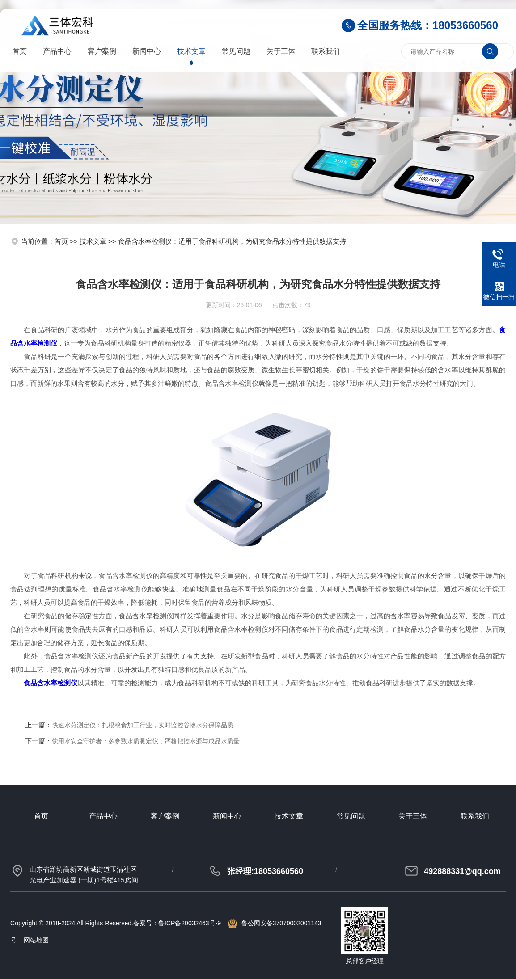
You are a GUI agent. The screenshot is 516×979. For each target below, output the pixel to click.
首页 (20, 51)
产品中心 (57, 51)
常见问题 (236, 51)
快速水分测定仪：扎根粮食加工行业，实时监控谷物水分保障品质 (142, 725)
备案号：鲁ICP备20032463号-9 (177, 923)
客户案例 (102, 51)
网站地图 (36, 940)
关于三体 (280, 51)
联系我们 (325, 51)
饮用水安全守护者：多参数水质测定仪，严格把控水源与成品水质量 (146, 741)
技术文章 (191, 51)
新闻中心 (146, 51)
